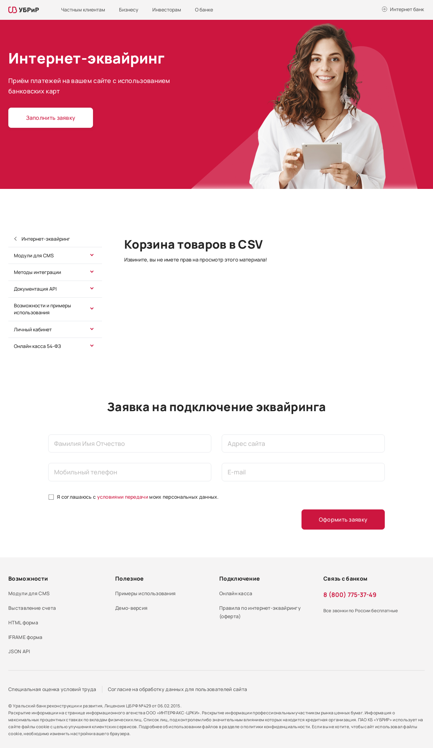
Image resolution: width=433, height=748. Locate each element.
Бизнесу (128, 9)
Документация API (35, 288)
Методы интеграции (37, 272)
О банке (204, 9)
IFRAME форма (25, 637)
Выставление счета (32, 608)
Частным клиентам (83, 9)
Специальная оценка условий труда (52, 689)
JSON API (19, 651)
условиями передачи (122, 496)
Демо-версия (131, 608)
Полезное (129, 578)
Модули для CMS (34, 255)
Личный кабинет (33, 329)
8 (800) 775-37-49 (349, 594)
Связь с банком (345, 578)
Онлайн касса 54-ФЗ (37, 346)
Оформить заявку (343, 519)
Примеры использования (145, 593)
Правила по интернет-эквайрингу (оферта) (260, 612)
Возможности (28, 578)
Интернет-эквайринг (45, 238)
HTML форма (23, 622)
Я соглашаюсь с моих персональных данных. (138, 496)
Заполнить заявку (51, 118)
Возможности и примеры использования (42, 309)
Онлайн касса (236, 593)
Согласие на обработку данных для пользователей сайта (177, 689)
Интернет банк (407, 9)
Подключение (239, 578)
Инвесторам (166, 9)
